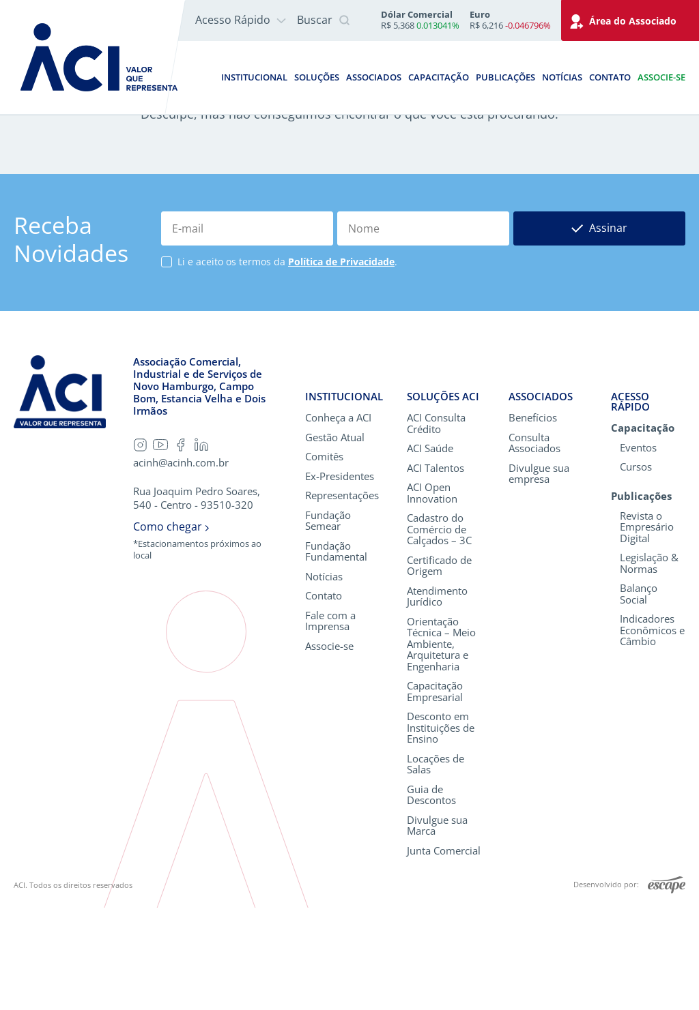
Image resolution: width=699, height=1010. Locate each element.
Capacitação (438, 77)
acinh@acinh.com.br (181, 565)
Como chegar (171, 629)
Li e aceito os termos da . (287, 364)
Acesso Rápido (241, 20)
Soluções (316, 77)
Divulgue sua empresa (539, 575)
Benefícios (533, 520)
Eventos (638, 549)
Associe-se (661, 77)
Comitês (324, 559)
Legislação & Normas (649, 664)
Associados (373, 77)
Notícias (562, 77)
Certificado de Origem (439, 667)
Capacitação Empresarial (435, 793)
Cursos (636, 569)
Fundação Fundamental (336, 653)
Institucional (254, 77)
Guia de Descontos (431, 896)
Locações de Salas (435, 866)
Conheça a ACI (338, 520)
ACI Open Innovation (432, 595)
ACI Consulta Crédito (436, 525)
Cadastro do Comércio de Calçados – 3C (439, 631)
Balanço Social (638, 695)
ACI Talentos (435, 570)
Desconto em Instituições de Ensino (440, 830)
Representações (342, 598)
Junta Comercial (444, 952)
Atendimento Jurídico (437, 698)
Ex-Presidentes (339, 578)
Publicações (505, 77)
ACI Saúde (430, 550)
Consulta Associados (534, 544)
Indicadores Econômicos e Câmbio (652, 732)
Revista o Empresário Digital (647, 629)
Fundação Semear (328, 622)
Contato (610, 77)
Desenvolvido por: (629, 987)
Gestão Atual (335, 539)
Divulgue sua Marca (437, 927)
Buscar (323, 20)
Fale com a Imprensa (330, 722)
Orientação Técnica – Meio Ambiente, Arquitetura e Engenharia (441, 745)
